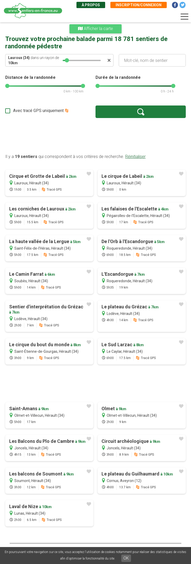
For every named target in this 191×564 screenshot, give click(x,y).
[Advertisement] (95, 136)
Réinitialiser (135, 156)
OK (126, 558)
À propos (91, 5)
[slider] (67, 60)
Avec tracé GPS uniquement (38, 110)
